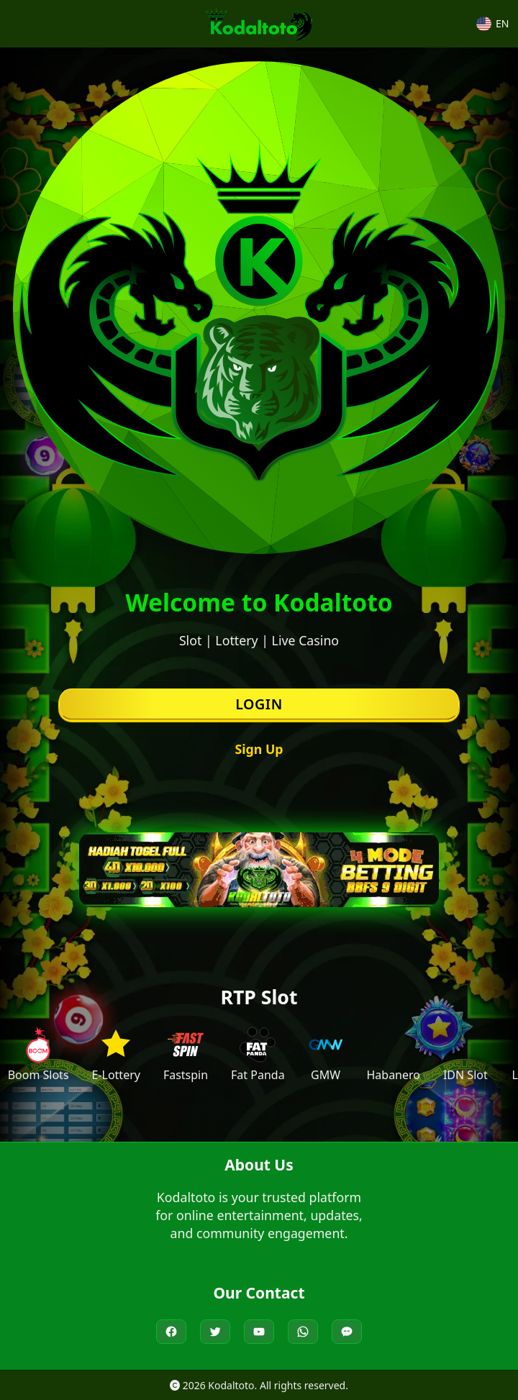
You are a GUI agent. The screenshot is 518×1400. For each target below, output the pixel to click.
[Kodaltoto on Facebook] (171, 1331)
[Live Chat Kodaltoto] (347, 1331)
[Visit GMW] (326, 1055)
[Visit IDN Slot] (465, 1055)
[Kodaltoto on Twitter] (215, 1331)
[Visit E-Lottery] (115, 1055)
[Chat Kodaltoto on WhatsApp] (303, 1331)
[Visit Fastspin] (185, 1055)
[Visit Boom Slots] (38, 1055)
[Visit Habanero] (393, 1055)
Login (259, 704)
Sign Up (259, 749)
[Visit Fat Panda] (258, 1055)
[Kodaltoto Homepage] (259, 24)
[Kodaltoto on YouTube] (259, 1331)
